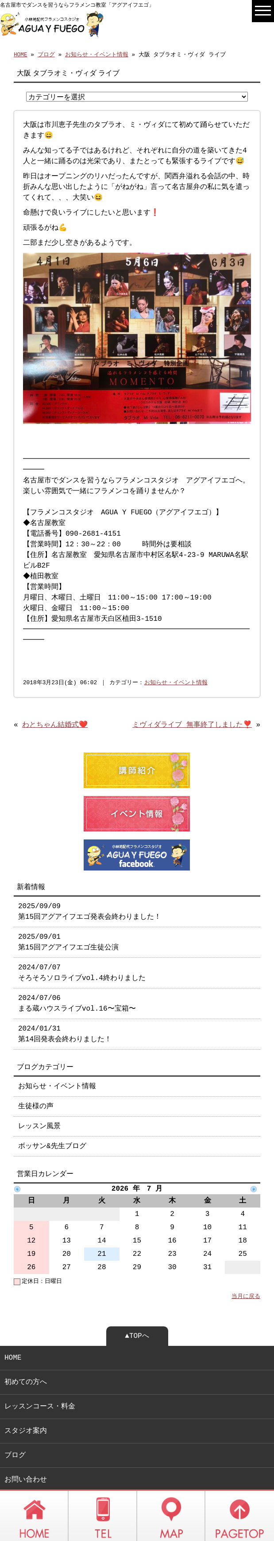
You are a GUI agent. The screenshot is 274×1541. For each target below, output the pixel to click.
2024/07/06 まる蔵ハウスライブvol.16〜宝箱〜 (77, 979)
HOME (20, 54)
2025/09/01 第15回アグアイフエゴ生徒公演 (68, 918)
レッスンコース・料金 (39, 1383)
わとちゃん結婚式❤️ (55, 704)
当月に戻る (246, 1273)
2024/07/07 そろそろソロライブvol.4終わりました (82, 949)
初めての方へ (25, 1358)
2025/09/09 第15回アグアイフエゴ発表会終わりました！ (89, 888)
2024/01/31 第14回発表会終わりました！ (65, 1010)
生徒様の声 (36, 1082)
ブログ (46, 54)
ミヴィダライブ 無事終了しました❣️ (192, 704)
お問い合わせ (25, 1456)
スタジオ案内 (25, 1407)
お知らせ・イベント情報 (96, 54)
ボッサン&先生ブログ (52, 1122)
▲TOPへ (137, 1312)
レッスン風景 (39, 1102)
